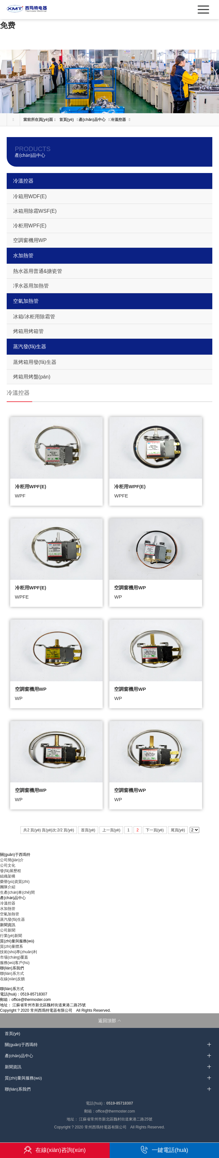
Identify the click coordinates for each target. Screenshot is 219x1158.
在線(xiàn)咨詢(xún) (55, 1150)
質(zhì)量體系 (11, 946)
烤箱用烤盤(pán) (31, 376)
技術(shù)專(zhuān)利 (18, 952)
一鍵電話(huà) (164, 1150)
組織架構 (7, 876)
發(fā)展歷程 (10, 871)
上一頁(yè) (111, 830)
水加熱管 (23, 255)
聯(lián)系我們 (18, 1089)
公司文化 (7, 865)
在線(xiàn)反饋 (12, 979)
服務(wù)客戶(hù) (15, 962)
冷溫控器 (118, 119)
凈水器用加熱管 (31, 285)
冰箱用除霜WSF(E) (35, 211)
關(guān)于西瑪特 (21, 1044)
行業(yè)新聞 (11, 935)
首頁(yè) (66, 119)
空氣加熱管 (26, 301)
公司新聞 (7, 930)
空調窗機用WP (30, 240)
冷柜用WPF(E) (30, 225)
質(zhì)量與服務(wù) (23, 1078)
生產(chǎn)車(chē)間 (17, 892)
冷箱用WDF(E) (30, 196)
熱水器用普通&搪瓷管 (37, 271)
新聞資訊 (13, 1066)
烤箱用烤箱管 (28, 331)
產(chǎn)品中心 (92, 119)
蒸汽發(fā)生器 (29, 346)
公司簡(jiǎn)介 (12, 860)
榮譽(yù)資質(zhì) (15, 881)
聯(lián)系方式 (12, 973)
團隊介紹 (7, 887)
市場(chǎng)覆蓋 (14, 957)
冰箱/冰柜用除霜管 (34, 316)
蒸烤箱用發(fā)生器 (34, 362)
